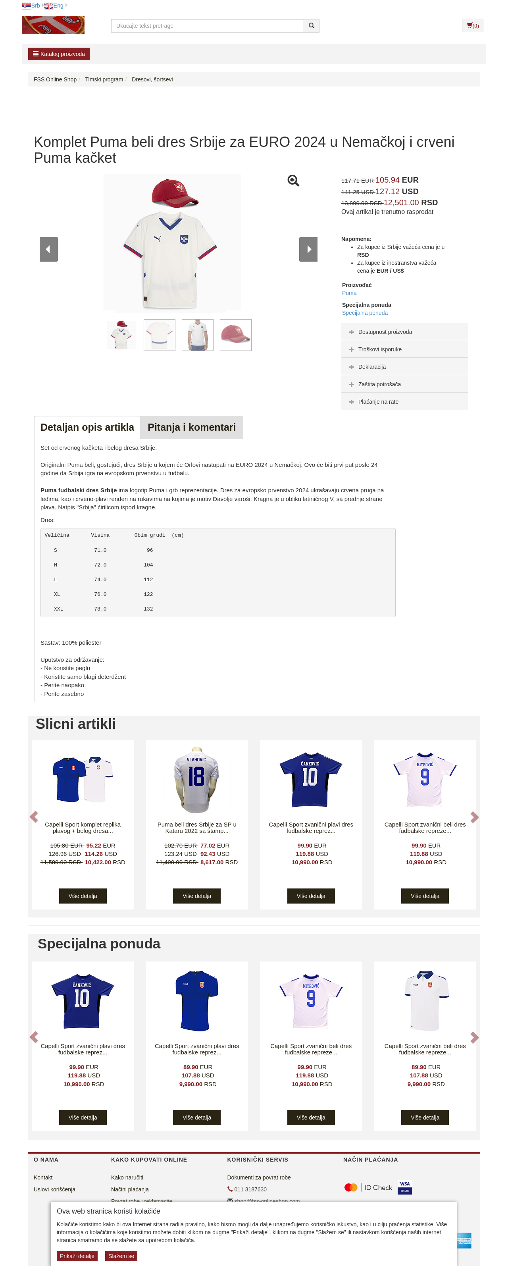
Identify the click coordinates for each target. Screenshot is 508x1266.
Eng (54, 5)
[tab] (404, 331)
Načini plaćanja (130, 1189)
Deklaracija (366, 367)
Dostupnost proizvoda (379, 332)
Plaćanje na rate (372, 402)
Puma (349, 293)
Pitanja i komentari (192, 427)
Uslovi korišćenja (54, 1189)
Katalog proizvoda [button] (59, 54)
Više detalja (83, 896)
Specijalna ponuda (365, 313)
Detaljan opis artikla (87, 427)
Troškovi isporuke (374, 349)
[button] (34, 816)
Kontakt (43, 1177)
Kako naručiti (127, 1177)
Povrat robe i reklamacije (141, 1201)
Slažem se (121, 1256)
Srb (31, 5)
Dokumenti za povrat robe (259, 1177)
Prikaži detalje (77, 1256)
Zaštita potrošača (374, 384)
